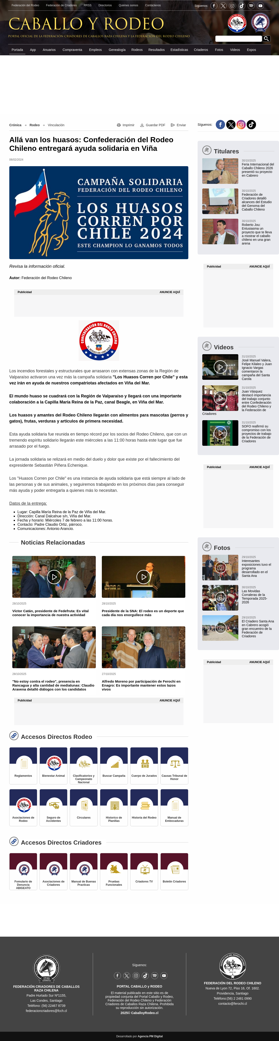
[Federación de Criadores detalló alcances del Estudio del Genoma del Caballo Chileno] (238, 199)
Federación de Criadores (61, 5)
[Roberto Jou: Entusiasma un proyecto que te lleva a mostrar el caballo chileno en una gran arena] (238, 232)
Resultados (156, 50)
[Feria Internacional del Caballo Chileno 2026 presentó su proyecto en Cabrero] (238, 167)
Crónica (15, 125)
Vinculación (56, 125)
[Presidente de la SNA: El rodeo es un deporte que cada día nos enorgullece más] (143, 577)
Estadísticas (179, 50)
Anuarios (49, 50)
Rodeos (137, 50)
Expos (251, 50)
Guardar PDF (155, 125)
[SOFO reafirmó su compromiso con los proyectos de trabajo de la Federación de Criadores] (238, 431)
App (33, 50)
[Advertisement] (139, 90)
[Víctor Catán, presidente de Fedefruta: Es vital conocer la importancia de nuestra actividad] (54, 577)
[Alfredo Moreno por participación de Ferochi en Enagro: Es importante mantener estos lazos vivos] (143, 647)
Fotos (219, 50)
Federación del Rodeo (25, 5)
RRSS (87, 5)
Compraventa (72, 50)
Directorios (105, 5)
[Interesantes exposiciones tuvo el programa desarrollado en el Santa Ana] (238, 566)
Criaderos (201, 50)
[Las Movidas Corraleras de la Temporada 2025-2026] (238, 594)
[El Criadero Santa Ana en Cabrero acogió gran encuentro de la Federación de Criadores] (238, 626)
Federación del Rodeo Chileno (46, 278)
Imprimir (129, 125)
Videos (235, 50)
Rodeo (35, 125)
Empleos (95, 50)
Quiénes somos (128, 5)
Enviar (181, 125)
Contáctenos (153, 5)
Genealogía (117, 50)
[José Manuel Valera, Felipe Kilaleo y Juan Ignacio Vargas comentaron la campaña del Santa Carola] (238, 367)
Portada (17, 50)
